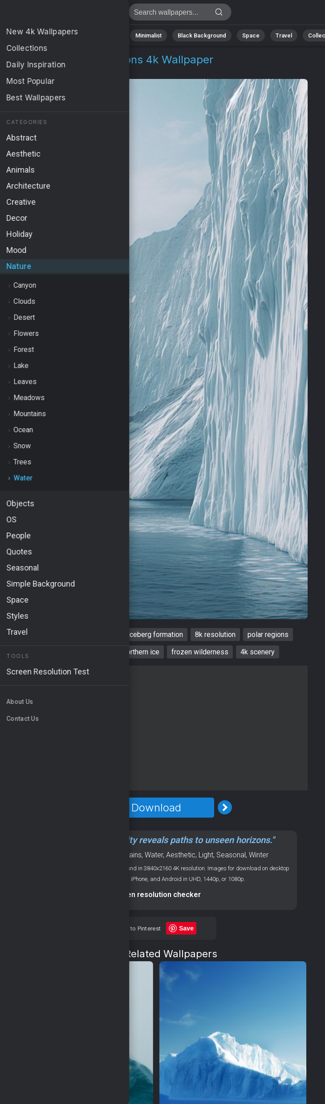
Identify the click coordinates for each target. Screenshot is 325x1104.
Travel (284, 35)
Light (206, 855)
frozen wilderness (199, 652)
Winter (258, 855)
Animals (108, 35)
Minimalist (148, 35)
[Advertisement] (156, 728)
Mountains (126, 855)
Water (66, 70)
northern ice (141, 652)
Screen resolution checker (156, 894)
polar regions (268, 634)
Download (156, 807)
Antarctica (35, 634)
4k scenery (257, 652)
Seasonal (231, 855)
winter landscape (89, 634)
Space (251, 35)
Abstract (70, 35)
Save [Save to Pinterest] (186, 928)
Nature (34, 35)
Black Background (202, 35)
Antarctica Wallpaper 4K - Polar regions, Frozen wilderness (53, 14)
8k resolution (215, 634)
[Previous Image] (88, 807)
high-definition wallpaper (72, 652)
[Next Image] (225, 807)
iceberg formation (155, 634)
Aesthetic (180, 855)
